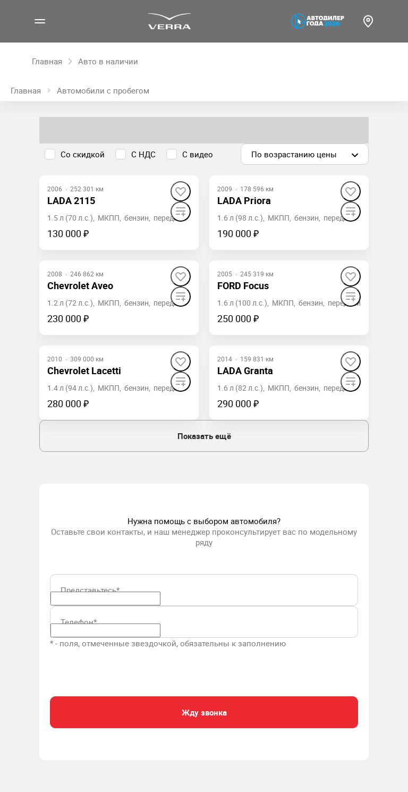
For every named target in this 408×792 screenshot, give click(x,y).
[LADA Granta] (245, 370)
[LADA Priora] (244, 200)
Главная (26, 90)
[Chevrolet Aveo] (80, 285)
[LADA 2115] (71, 200)
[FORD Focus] (243, 285)
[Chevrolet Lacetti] (84, 370)
